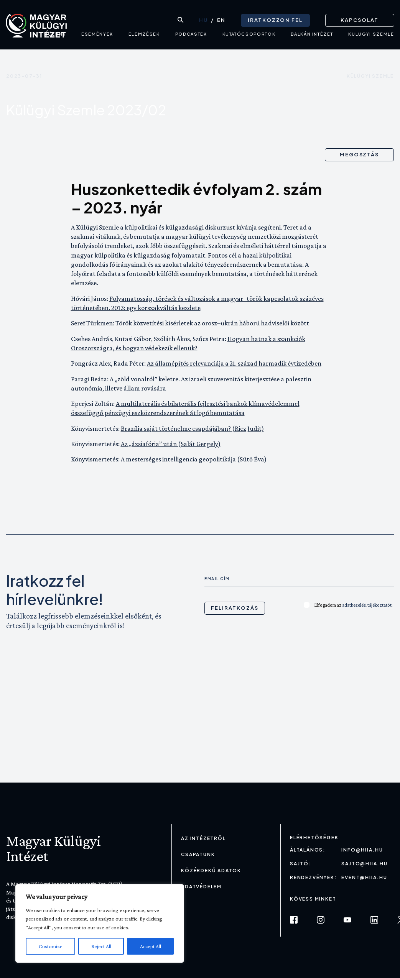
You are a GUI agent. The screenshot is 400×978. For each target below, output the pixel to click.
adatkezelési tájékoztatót (367, 605)
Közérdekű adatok (211, 870)
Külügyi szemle (370, 76)
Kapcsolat (360, 19)
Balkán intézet (312, 36)
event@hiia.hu (364, 877)
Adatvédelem (201, 886)
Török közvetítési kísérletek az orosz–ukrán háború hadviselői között (212, 323)
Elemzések (144, 36)
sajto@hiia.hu (364, 863)
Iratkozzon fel (274, 19)
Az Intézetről (203, 838)
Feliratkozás (234, 608)
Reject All (101, 946)
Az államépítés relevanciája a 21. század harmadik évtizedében (234, 363)
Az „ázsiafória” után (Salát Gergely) (171, 444)
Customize (51, 946)
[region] (99, 923)
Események (97, 36)
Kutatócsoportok (248, 36)
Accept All (150, 946)
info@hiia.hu (362, 850)
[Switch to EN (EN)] (221, 19)
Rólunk (55, 36)
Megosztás (359, 154)
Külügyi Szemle (371, 36)
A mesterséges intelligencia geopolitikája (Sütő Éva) (194, 459)
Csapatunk (198, 854)
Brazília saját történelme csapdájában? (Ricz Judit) (192, 428)
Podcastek (191, 36)
